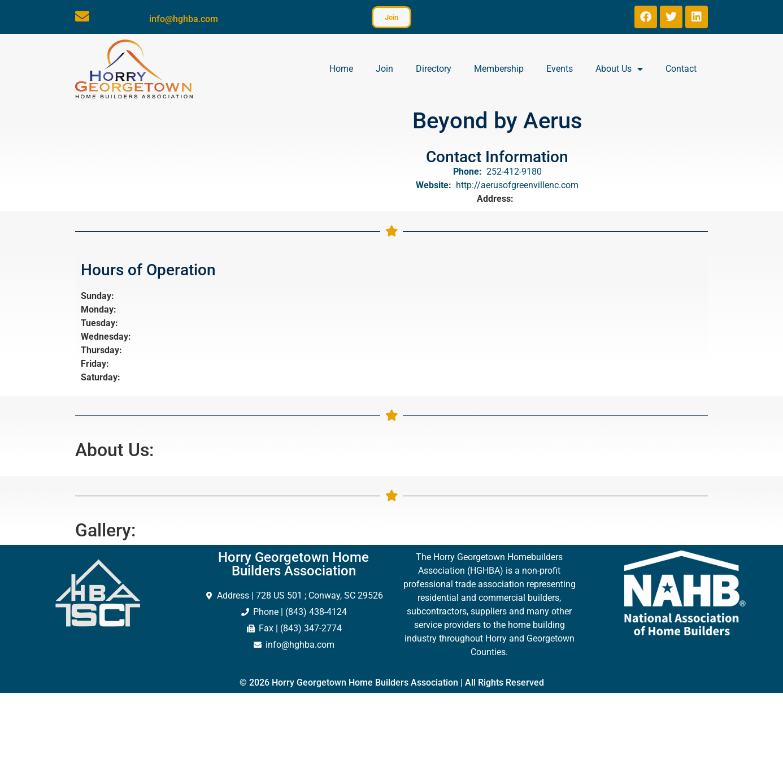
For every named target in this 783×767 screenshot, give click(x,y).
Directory (433, 68)
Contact (681, 68)
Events (559, 68)
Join (384, 68)
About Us (619, 69)
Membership (499, 68)
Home (341, 68)
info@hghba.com (183, 19)
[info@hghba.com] (82, 16)
